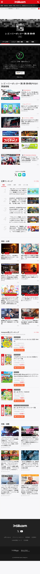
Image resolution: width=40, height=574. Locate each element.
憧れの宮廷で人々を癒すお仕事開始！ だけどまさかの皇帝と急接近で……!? (29, 259)
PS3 (20, 36)
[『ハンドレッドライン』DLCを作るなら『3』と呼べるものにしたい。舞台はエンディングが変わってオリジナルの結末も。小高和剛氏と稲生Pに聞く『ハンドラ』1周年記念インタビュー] (10, 491)
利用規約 (27, 550)
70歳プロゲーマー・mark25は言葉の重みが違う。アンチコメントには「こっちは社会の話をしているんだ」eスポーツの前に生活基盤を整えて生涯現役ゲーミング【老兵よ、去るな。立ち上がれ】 (29, 502)
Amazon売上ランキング (10, 341)
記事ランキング (7, 183)
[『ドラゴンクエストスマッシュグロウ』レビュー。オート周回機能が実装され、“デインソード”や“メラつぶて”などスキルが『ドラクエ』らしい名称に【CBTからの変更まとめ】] (10, 440)
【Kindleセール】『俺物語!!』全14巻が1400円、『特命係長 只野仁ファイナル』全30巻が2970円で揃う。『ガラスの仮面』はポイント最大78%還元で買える (18, 231)
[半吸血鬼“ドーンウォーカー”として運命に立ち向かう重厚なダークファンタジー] (30, 273)
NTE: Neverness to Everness (30, 156)
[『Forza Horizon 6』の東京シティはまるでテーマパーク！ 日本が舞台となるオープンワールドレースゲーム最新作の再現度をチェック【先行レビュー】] (30, 440)
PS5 (14, 5)
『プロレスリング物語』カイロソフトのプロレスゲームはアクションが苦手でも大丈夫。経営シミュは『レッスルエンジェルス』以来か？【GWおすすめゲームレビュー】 (17, 222)
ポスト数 (25, 187)
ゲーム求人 (36, 5)
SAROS (7, 255)
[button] (20, 77)
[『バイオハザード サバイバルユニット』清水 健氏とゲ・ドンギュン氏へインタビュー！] (30, 296)
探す (22, 73)
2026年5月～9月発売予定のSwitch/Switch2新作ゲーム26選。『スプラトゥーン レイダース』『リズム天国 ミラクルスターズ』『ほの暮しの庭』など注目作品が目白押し (18, 212)
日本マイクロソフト (25, 97)
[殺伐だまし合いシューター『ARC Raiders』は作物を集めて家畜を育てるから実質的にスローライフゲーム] (10, 273)
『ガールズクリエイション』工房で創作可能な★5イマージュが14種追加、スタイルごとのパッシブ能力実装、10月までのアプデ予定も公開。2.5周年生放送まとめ (10, 307)
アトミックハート (29, 326)
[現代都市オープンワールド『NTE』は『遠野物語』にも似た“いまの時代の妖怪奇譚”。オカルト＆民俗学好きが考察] (10, 161)
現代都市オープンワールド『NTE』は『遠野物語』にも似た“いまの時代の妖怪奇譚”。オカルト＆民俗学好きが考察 (29, 160)
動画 (33, 41)
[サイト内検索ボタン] (38, 2)
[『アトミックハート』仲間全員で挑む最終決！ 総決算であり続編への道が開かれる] (30, 322)
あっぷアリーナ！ (27, 104)
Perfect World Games (26, 164)
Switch (10, 5)
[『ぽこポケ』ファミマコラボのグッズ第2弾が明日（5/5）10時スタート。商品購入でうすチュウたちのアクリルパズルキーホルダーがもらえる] (33, 193)
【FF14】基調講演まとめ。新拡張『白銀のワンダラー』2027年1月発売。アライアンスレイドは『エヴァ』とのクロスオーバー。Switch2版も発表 (30, 477)
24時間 (9, 187)
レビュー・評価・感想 (17, 41)
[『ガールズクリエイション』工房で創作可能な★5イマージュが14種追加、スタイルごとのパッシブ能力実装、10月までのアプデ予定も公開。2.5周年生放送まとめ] (10, 296)
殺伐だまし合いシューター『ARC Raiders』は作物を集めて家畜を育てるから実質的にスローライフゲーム (9, 283)
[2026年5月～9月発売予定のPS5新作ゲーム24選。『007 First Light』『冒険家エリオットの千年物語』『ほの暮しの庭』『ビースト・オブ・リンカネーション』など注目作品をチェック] (33, 203)
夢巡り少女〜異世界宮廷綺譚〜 (31, 255)
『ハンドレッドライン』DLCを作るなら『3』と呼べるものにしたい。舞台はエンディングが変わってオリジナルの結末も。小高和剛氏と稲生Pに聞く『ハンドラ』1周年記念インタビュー (9, 502)
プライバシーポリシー (18, 550)
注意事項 (34, 550)
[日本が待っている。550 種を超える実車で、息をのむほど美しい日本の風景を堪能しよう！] (10, 94)
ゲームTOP (5, 41)
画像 (27, 41)
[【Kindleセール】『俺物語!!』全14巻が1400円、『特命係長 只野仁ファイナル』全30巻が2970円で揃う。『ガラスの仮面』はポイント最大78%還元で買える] (33, 231)
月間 (19, 187)
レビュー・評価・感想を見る (19, 61)
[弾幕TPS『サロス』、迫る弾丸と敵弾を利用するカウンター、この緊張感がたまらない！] (10, 251)
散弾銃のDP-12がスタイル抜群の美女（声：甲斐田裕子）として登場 (9, 330)
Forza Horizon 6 (27, 90)
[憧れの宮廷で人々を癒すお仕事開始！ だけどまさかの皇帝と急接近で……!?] (30, 251)
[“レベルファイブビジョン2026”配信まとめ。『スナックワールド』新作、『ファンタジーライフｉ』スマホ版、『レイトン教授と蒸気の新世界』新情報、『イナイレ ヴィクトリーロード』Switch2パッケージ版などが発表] (10, 466)
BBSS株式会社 (24, 112)
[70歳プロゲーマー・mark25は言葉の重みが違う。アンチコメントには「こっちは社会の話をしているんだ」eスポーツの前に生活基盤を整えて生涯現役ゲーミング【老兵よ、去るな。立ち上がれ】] (30, 491)
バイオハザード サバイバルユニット (31, 300)
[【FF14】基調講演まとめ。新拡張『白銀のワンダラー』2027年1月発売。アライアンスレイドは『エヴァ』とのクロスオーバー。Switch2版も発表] (30, 466)
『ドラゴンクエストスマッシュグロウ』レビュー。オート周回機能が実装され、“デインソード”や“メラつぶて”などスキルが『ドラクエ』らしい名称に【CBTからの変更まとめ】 (10, 451)
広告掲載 (26, 553)
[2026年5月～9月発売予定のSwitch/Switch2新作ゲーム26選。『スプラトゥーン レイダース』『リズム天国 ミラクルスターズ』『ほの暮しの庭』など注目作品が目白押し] (33, 212)
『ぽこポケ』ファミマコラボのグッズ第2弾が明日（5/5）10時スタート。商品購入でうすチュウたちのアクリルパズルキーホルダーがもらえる (18, 193)
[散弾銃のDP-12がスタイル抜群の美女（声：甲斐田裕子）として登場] (10, 322)
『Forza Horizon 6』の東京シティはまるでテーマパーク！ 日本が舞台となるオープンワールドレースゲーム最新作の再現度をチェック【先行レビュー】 (30, 451)
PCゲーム (18, 5)
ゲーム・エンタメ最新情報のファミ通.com (10, 8)
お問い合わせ (7, 550)
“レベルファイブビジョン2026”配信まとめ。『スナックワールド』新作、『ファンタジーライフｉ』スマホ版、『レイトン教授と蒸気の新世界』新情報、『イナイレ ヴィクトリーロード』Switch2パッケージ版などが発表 (9, 477)
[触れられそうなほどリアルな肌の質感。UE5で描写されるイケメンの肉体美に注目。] (10, 123)
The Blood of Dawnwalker (30, 277)
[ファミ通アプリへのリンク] (15, 563)
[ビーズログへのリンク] (25, 563)
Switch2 (6, 5)
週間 (15, 187)
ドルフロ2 (7, 326)
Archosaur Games (25, 126)
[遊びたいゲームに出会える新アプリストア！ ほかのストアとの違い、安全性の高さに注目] (10, 109)
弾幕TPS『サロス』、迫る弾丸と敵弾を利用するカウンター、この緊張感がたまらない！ (9, 260)
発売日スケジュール (27, 5)
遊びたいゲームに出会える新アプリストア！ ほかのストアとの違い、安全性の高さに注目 (30, 108)
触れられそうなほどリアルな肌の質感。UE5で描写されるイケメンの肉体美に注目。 (29, 122)
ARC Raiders (8, 277)
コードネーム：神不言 (28, 119)
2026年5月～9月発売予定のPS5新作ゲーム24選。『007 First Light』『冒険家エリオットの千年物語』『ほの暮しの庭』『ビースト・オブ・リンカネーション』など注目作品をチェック (18, 203)
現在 (4, 187)
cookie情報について (17, 553)
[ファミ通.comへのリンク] (19, 2)
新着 (2, 5)
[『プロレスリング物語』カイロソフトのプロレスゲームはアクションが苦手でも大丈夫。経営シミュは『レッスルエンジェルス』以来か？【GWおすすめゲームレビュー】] (33, 221)
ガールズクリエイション (10, 300)
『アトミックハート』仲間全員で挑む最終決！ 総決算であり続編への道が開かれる (29, 330)
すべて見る (36, 183)
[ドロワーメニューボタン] (2, 2)
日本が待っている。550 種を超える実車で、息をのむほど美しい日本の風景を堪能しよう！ (29, 94)
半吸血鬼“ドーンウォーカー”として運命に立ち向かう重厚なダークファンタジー (30, 282)
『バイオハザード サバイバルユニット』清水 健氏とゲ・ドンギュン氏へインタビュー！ (29, 304)
